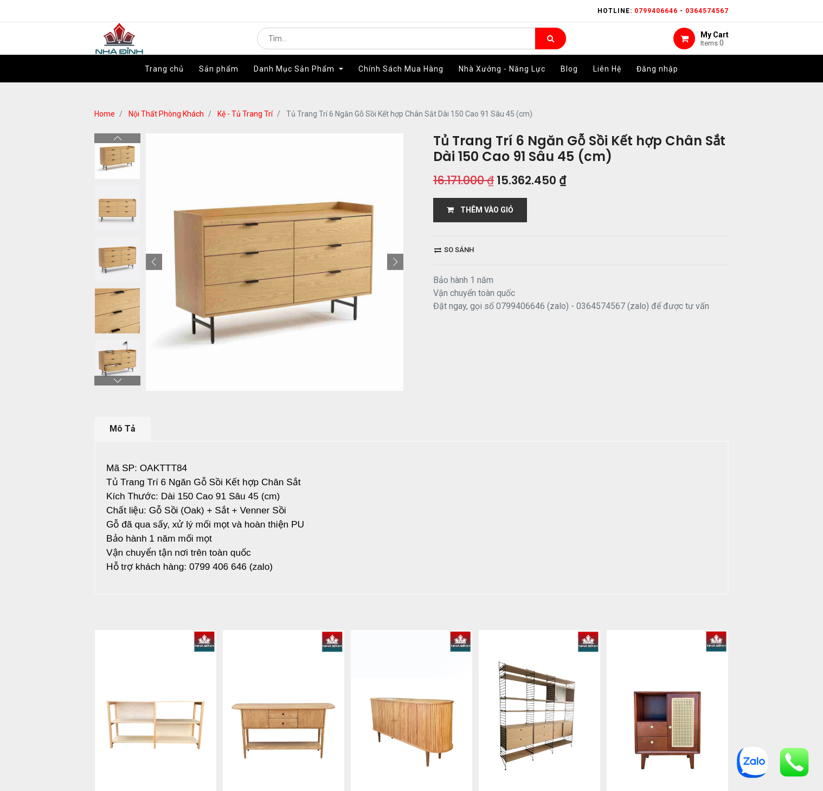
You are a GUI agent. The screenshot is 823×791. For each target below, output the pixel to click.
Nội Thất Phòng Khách (166, 114)
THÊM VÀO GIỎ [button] (480, 209)
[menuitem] (164, 85)
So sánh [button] (454, 250)
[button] (154, 262)
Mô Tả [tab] (123, 428)
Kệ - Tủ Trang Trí (245, 114)
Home (104, 114)
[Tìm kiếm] (550, 46)
